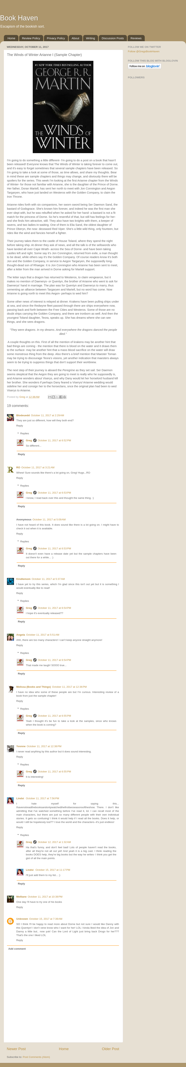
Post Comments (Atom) (36, 1057)
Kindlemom (23, 579)
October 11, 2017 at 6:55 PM (54, 715)
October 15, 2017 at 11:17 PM (52, 869)
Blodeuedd (23, 415)
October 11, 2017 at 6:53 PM (54, 492)
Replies (24, 433)
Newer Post (16, 1049)
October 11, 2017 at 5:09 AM (49, 519)
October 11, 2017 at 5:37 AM (48, 579)
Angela (20, 634)
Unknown (22, 918)
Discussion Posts (113, 38)
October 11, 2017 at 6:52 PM (54, 440)
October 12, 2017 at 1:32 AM (54, 842)
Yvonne (21, 746)
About (75, 38)
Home (11, 38)
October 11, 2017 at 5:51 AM (42, 634)
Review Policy (31, 38)
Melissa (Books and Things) (33, 686)
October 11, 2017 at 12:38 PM (44, 746)
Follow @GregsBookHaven (143, 51)
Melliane (21, 896)
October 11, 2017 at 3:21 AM (37, 467)
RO (18, 467)
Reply (19, 425)
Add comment (17, 948)
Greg (29, 440)
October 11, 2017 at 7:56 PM (42, 798)
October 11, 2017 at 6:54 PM (54, 607)
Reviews (136, 38)
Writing (90, 38)
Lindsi (20, 798)
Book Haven (19, 18)
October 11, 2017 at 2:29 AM (47, 415)
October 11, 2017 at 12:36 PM (69, 686)
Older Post (110, 1049)
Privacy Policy (56, 38)
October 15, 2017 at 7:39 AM (45, 918)
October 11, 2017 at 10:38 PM (45, 896)
